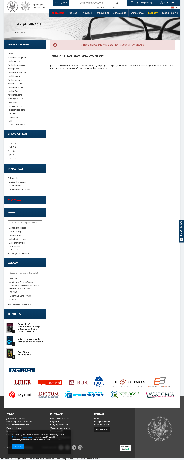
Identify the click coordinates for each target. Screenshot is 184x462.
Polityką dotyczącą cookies (23, 437)
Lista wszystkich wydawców (19, 304)
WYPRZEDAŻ (13, 53)
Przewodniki (13, 117)
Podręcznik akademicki (18, 182)
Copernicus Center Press (20, 296)
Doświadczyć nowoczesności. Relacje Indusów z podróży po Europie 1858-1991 (29, 328)
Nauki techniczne (15, 83)
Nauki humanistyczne (17, 57)
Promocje (73, 13)
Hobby (11, 121)
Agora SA (13, 278)
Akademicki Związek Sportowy (22, 282)
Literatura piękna (15, 106)
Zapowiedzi (103, 13)
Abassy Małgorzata (17, 228)
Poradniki (12, 113)
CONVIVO (13, 292)
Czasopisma (13, 102)
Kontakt (99, 416)
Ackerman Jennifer (17, 243)
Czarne (12, 299)
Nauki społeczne (15, 61)
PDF (12, 158)
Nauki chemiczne (15, 80)
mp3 (11, 154)
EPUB (12, 147)
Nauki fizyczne (14, 76)
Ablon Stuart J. (15, 231)
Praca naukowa (14, 185)
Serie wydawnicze (16, 98)
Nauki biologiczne (15, 87)
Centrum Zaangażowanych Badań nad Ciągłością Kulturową (24, 287)
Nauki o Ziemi (14, 91)
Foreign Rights (170, 13)
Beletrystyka (13, 178)
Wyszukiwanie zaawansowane (107, 7)
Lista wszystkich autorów (18, 253)
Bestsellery (14, 314)
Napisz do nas (102, 431)
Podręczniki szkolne (16, 110)
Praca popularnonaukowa (19, 189)
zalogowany (102, 68)
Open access (58, 13)
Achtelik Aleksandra (17, 239)
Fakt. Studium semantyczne (24, 354)
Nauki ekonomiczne (16, 65)
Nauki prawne (14, 68)
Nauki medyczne (15, 95)
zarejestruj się (146, 2)
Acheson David (15, 235)
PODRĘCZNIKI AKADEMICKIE (19, 125)
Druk (12, 143)
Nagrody (153, 13)
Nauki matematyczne (17, 72)
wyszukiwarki (138, 44)
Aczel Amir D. (14, 246)
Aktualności (119, 13)
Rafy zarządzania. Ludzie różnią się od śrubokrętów (30, 341)
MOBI (11, 150)
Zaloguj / (137, 2)
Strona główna (20, 32)
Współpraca (137, 13)
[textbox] (99, 3)
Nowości (87, 13)
